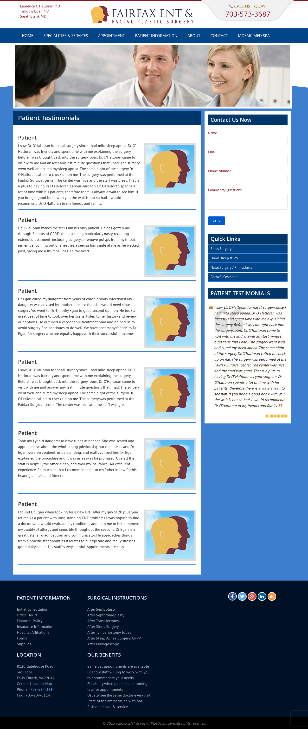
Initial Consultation (32, 609)
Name (212, 133)
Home (27, 35)
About (193, 35)
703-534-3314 (42, 689)
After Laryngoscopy (103, 644)
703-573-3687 (247, 14)
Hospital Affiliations (33, 632)
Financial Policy (29, 621)
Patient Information (156, 35)
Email (212, 152)
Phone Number (219, 171)
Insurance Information (35, 627)
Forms (22, 638)
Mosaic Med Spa (254, 35)
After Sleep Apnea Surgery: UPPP (114, 638)
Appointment (111, 35)
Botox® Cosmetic (224, 277)
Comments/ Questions (225, 190)
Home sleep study (224, 258)
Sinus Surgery (221, 249)
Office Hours (27, 615)
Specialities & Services (66, 35)
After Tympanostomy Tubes (109, 632)
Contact (219, 35)
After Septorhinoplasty (105, 615)
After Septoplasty (101, 609)
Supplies (24, 644)
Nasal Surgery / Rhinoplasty (231, 268)
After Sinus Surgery (103, 627)
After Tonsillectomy (103, 621)
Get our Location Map (34, 684)
